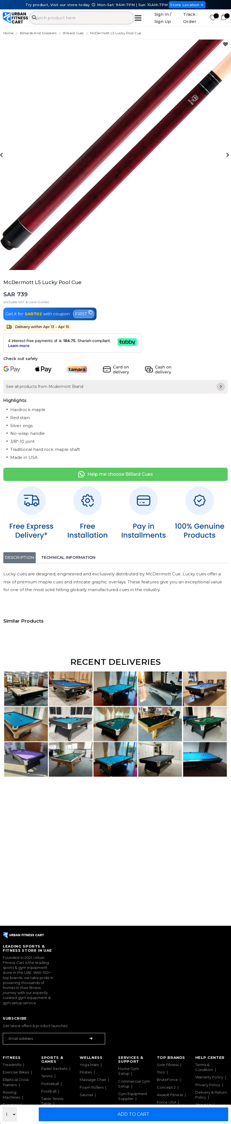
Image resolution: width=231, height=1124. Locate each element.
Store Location (187, 4)
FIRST (83, 313)
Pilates (86, 1072)
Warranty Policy (209, 1077)
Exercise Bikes (16, 1072)
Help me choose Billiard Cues (115, 474)
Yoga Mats (89, 1064)
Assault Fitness (170, 1095)
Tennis (46, 1076)
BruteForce (167, 1079)
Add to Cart (133, 1114)
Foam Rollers (91, 1087)
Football (48, 1091)
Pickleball (50, 1083)
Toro (161, 1072)
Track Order (189, 18)
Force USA (167, 1102)
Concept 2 (166, 1087)
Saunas (86, 1095)
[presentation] (2, 155)
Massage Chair (93, 1079)
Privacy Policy (207, 1085)
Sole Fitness (168, 1064)
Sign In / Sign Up (162, 18)
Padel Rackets (54, 1068)
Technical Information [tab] (68, 557)
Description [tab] (19, 557)
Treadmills (12, 1064)
